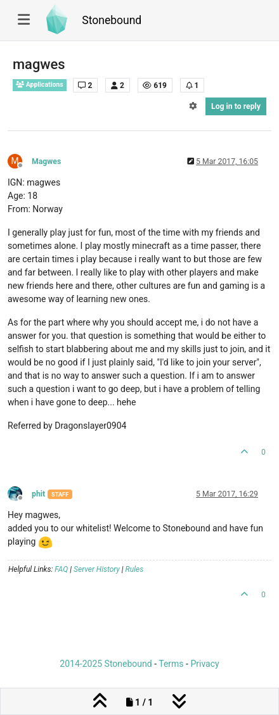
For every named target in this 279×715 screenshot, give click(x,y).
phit (38, 494)
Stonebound (111, 20)
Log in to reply (236, 106)
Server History (97, 569)
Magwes (46, 161)
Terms (171, 664)
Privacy (204, 664)
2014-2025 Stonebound (106, 664)
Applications (39, 84)
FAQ (61, 569)
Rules (135, 569)
